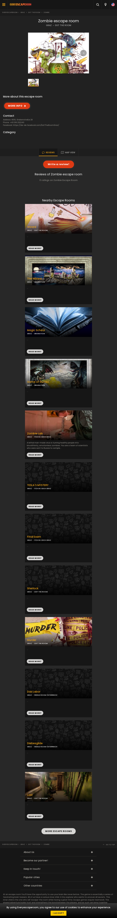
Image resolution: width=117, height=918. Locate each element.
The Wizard (34, 278)
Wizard (31, 227)
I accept (58, 913)
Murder (31, 640)
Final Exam (34, 536)
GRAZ (49, 25)
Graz (22, 12)
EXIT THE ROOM (63, 25)
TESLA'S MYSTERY (37, 485)
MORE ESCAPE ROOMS (58, 831)
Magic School (36, 330)
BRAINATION (39, 282)
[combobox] (105, 4)
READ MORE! (35, 300)
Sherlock (32, 588)
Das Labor (33, 691)
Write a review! (58, 164)
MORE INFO (15, 105)
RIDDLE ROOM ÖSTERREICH (45, 695)
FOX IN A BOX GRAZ (42, 488)
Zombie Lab (35, 433)
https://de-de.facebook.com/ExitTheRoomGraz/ (36, 125)
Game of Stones (38, 382)
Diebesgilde (35, 743)
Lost (30, 795)
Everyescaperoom (10, 12)
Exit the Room (34, 12)
